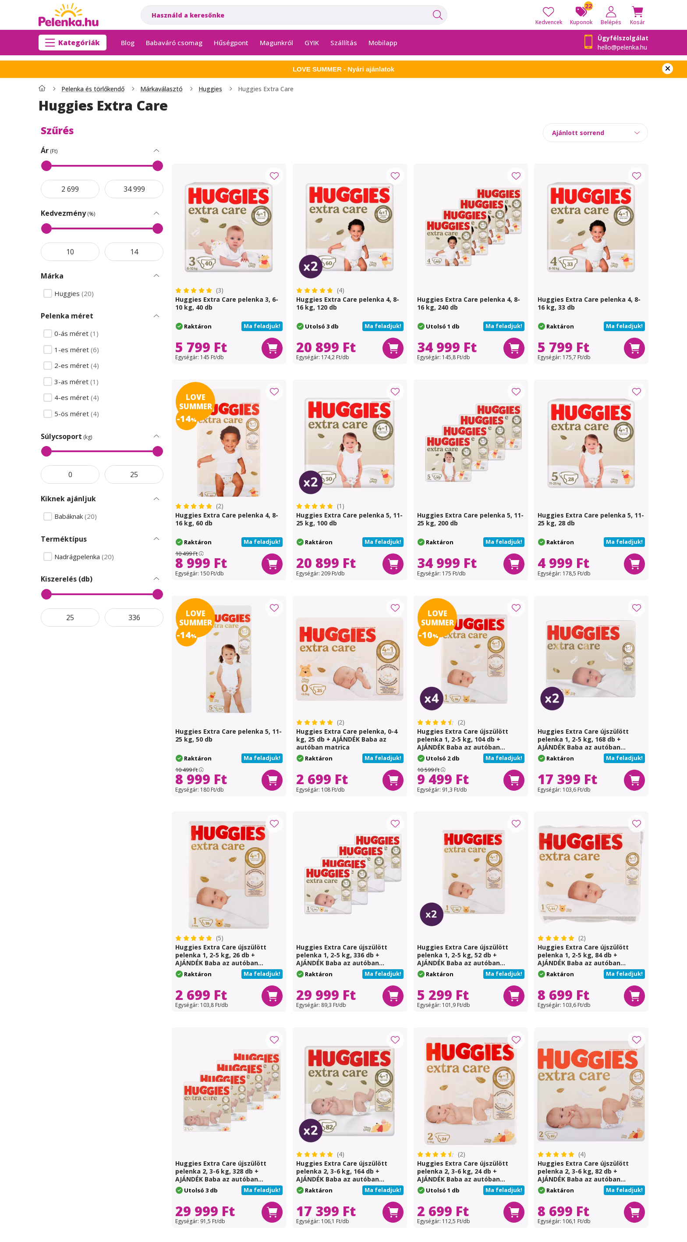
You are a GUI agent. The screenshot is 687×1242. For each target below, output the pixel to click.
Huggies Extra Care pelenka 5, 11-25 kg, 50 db (228, 735)
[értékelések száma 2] (199, 506)
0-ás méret (77, 333)
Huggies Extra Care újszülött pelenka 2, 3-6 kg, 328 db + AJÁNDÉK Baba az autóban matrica (220, 1175)
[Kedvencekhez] (274, 176)
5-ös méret (77, 413)
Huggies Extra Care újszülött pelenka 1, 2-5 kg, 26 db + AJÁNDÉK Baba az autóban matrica (220, 959)
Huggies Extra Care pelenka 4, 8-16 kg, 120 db (347, 303)
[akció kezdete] (70, 189)
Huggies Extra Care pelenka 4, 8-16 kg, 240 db (468, 303)
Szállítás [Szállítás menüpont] (343, 42)
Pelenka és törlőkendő (92, 89)
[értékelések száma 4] (320, 290)
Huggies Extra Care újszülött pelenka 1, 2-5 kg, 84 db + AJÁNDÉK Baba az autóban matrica (583, 959)
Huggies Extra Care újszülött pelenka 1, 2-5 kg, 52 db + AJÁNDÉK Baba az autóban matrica (462, 959)
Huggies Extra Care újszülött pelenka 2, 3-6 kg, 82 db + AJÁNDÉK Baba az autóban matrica (583, 1175)
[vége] (134, 189)
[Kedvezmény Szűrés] (156, 214)
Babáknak (76, 516)
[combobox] (294, 15)
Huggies (210, 89)
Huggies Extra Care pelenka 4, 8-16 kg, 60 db (226, 519)
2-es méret (77, 365)
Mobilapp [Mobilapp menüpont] (382, 42)
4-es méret (77, 397)
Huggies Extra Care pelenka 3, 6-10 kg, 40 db (226, 303)
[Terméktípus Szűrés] (156, 539)
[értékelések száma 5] (199, 938)
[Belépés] (611, 15)
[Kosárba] (272, 347)
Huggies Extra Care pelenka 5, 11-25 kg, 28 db (591, 519)
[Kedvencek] (548, 15)
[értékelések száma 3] (199, 290)
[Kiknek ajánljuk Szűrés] (156, 499)
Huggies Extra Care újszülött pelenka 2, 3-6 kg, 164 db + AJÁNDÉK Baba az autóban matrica (341, 1175)
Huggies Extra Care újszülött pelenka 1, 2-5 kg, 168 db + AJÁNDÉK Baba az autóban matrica (583, 743)
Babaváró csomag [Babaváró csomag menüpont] (174, 42)
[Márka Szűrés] (156, 276)
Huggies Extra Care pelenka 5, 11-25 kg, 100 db (349, 519)
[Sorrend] (595, 132)
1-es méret (77, 349)
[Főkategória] (42, 89)
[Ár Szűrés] (156, 151)
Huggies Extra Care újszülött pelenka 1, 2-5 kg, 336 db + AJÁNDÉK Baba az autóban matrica (341, 959)
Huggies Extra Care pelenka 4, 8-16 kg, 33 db (589, 303)
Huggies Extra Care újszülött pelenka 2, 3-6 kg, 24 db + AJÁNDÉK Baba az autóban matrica (462, 1175)
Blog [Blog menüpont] (128, 42)
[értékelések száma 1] (320, 506)
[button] (262, 326)
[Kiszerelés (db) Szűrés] (156, 579)
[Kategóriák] (72, 42)
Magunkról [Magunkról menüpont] (276, 42)
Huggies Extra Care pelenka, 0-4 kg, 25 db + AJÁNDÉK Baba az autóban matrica (346, 739)
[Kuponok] (581, 15)
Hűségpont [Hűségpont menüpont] (231, 42)
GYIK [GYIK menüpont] (312, 42)
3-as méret (77, 381)
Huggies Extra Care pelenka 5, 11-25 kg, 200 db (470, 519)
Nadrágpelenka (85, 556)
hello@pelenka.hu (622, 47)
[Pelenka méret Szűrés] (156, 316)
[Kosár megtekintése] (637, 15)
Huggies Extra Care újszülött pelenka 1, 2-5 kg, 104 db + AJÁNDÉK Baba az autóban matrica (462, 743)
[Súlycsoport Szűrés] (156, 436)
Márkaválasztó (161, 89)
